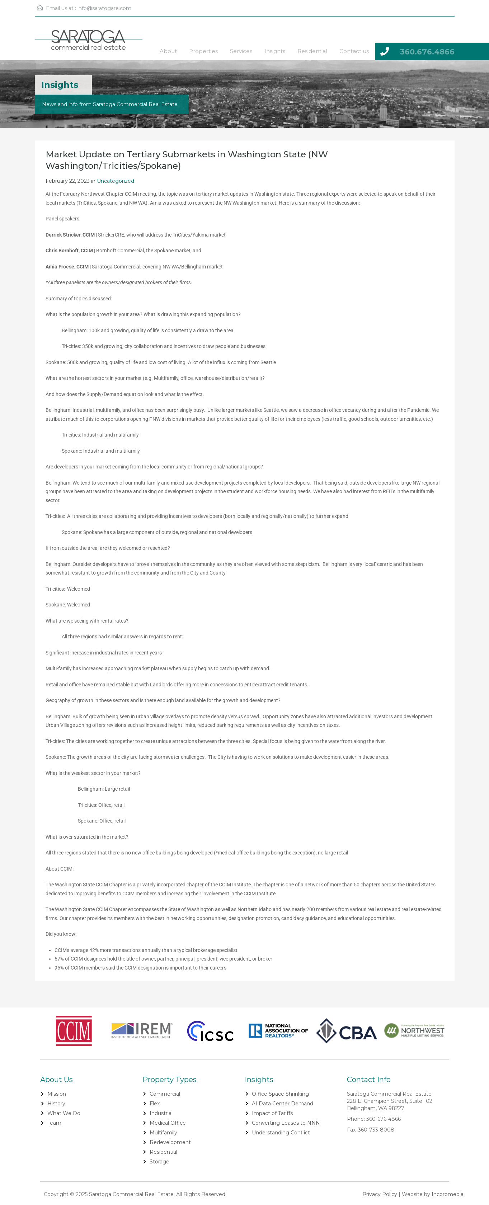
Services (241, 51)
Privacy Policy (379, 1194)
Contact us (354, 51)
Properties (203, 51)
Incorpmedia (448, 1194)
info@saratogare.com (104, 8)
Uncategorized (115, 181)
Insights (274, 51)
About (168, 51)
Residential (312, 51)
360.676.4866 (427, 51)
